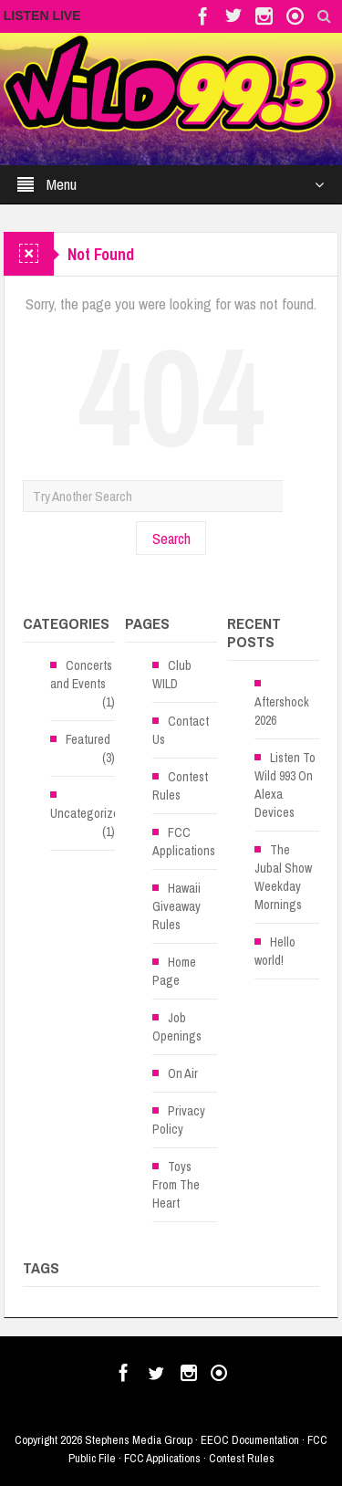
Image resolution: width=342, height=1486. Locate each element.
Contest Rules (180, 786)
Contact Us (180, 730)
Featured (88, 739)
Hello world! (274, 951)
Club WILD (172, 674)
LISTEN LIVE (42, 15)
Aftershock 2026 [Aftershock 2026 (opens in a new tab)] (281, 711)
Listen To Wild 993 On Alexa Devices (285, 785)
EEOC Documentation (250, 1440)
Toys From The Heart (176, 1184)
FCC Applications (183, 841)
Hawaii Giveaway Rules (176, 906)
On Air (183, 1073)
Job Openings (177, 1027)
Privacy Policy (178, 1120)
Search (171, 538)
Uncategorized (88, 813)
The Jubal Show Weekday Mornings (283, 877)
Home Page (174, 971)
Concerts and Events (81, 674)
